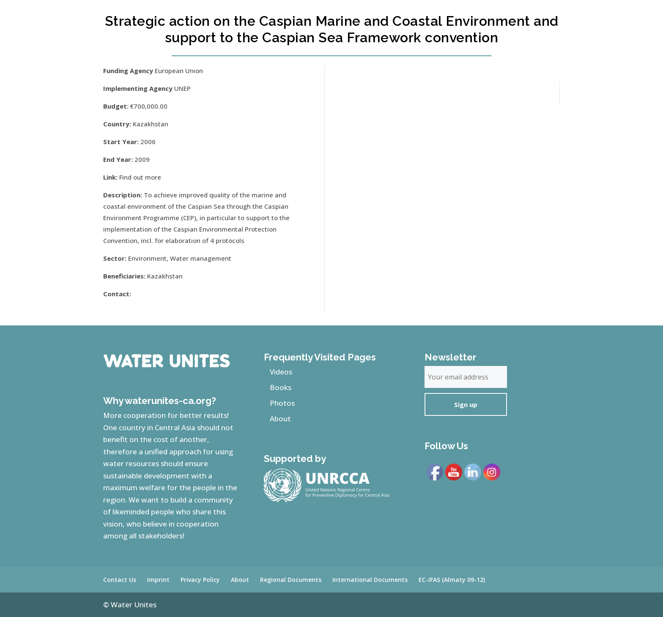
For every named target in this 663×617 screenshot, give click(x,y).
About (280, 418)
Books (280, 387)
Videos (281, 372)
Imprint (158, 580)
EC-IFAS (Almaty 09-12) (452, 580)
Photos (282, 403)
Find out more (140, 177)
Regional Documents (290, 580)
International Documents (370, 580)
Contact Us (119, 580)
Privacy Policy (200, 580)
